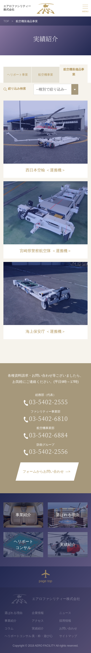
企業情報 (38, 613)
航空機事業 (45, 74)
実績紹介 (38, 628)
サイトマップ (68, 636)
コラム (9, 628)
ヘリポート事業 (17, 74)
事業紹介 (10, 620)
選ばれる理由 (13, 613)
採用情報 (65, 620)
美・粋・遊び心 (42, 636)
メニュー (85, 8)
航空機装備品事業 (73, 72)
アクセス (38, 620)
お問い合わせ (68, 628)
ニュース (65, 613)
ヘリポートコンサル (18, 636)
